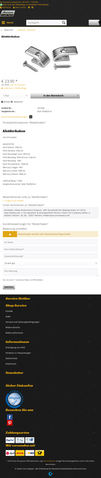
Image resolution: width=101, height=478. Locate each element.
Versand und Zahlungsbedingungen (22, 322)
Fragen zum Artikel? (13, 200)
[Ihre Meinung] (50, 272)
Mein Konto (19, 7)
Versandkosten (49, 461)
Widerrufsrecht (13, 327)
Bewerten (17, 101)
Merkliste (5, 7)
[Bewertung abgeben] (50, 263)
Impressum (11, 363)
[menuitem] (7, 22)
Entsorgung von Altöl (15, 347)
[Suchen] (64, 22)
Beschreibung (7, 116)
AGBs (8, 316)
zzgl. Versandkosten (18, 85)
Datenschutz (11, 358)
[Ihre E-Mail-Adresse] (50, 249)
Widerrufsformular (14, 332)
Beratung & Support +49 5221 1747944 (19, 2)
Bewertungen (23, 116)
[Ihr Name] (50, 242)
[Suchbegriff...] (46, 22)
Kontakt (9, 311)
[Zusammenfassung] (50, 256)
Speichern (9, 287)
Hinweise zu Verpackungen (18, 353)
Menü (7, 22)
